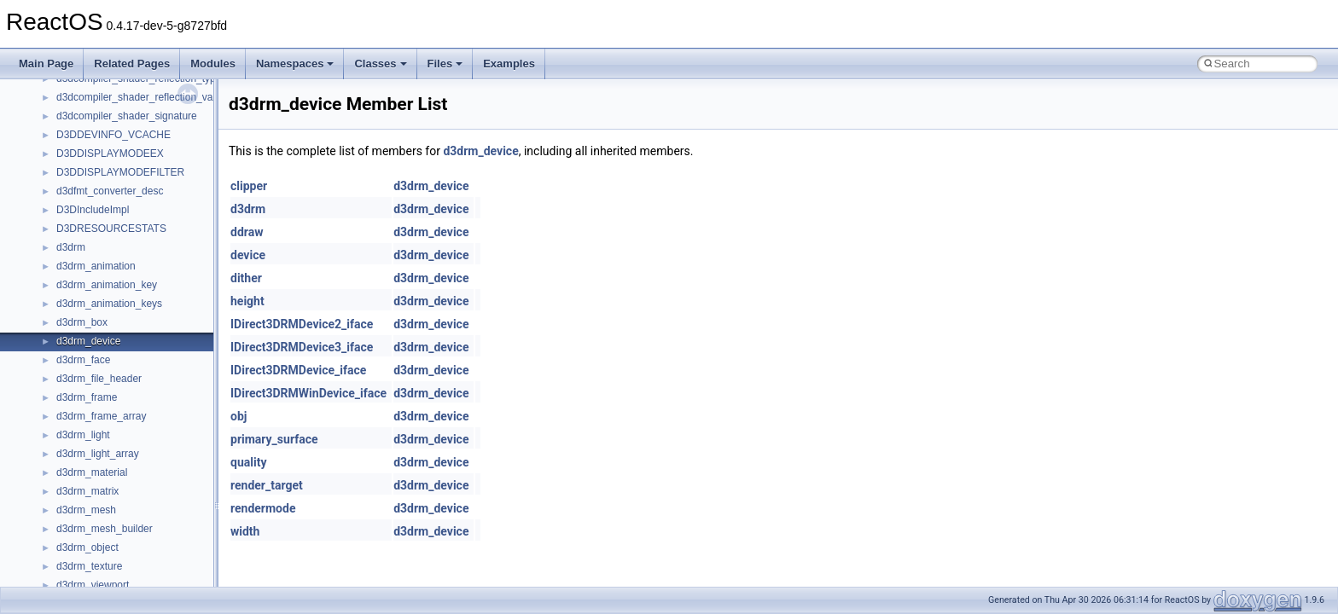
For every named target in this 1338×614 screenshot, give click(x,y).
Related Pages (132, 63)
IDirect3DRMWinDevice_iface (308, 393)
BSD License (58, 273)
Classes (380, 63)
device (247, 255)
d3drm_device (480, 151)
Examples (509, 63)
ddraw (246, 232)
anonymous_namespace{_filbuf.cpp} (138, 498)
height (247, 301)
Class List (65, 404)
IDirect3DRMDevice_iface (298, 370)
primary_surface (274, 439)
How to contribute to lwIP (86, 85)
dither (246, 278)
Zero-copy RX (60, 179)
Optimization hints (69, 235)
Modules (213, 63)
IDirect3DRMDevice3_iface (301, 347)
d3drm (247, 209)
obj (238, 416)
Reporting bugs (63, 160)
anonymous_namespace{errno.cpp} (137, 573)
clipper (248, 186)
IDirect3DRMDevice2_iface (301, 324)
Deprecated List (65, 329)
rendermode (262, 508)
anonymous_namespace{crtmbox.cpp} (143, 554)
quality (248, 462)
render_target (266, 485)
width (244, 531)
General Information (74, 292)
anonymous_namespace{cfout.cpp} (136, 536)
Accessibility (84, 479)
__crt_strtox (83, 460)
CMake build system (75, 104)
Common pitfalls (65, 123)
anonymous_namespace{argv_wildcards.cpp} (159, 517)
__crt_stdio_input (95, 423)
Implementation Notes (79, 254)
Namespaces (295, 63)
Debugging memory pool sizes (97, 142)
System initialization (74, 198)
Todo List (49, 310)
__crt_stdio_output (98, 442)
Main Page (46, 63)
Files (445, 63)
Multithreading (61, 217)
